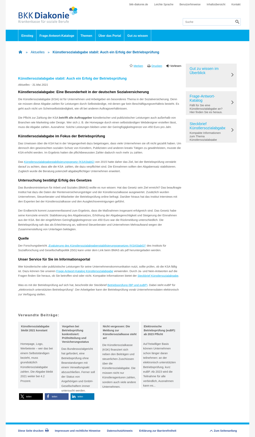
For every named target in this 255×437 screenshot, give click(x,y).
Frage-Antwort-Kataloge (56, 35)
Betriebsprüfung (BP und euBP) (127, 285)
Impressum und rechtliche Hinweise (77, 430)
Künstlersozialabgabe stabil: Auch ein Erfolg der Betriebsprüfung (106, 52)
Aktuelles (38, 52)
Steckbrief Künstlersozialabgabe (158, 275)
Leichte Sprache (163, 4)
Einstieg (27, 35)
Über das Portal (110, 35)
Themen (86, 35)
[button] (31, 396)
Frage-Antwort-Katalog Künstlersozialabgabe (84, 271)
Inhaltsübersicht (216, 4)
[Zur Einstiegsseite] (20, 52)
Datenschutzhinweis (120, 430)
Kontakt (236, 4)
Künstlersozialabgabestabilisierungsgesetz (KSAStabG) (59, 161)
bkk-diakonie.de (138, 4)
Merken (138, 65)
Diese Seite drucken (33, 430)
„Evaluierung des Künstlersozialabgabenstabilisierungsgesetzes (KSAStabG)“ (97, 245)
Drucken (157, 65)
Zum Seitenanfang (223, 430)
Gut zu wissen (137, 35)
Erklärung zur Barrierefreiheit (157, 430)
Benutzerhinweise (190, 4)
